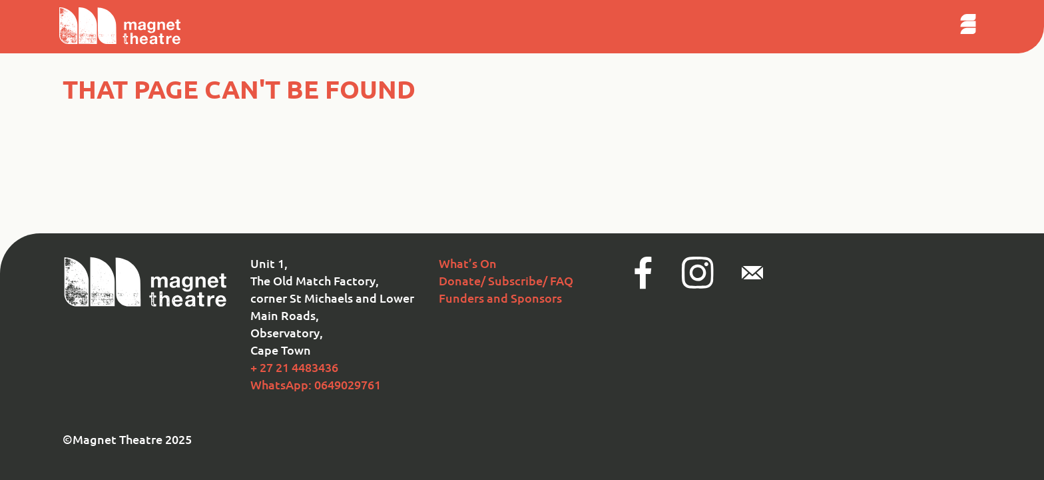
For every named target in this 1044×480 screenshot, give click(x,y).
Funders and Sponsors (500, 297)
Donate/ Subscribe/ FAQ (506, 280)
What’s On (468, 263)
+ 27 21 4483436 (294, 367)
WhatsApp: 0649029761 (315, 384)
